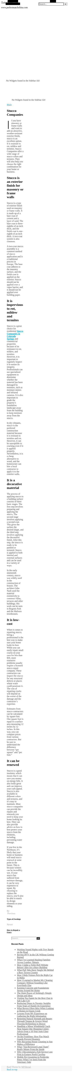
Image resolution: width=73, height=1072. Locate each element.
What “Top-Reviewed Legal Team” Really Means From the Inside (33, 1048)
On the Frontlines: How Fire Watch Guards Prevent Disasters (33, 1037)
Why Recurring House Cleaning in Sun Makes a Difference (34, 1042)
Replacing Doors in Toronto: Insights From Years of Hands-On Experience (34, 1004)
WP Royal (26, 1067)
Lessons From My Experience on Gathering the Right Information (32, 1014)
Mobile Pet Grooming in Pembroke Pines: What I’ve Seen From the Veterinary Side (33, 1059)
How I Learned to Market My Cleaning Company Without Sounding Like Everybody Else (34, 983)
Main (9, 104)
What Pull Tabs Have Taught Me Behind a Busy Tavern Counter (35, 971)
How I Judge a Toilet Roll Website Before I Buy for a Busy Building (32, 966)
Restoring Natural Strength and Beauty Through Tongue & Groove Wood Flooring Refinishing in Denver (34, 1021)
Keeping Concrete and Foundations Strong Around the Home (33, 989)
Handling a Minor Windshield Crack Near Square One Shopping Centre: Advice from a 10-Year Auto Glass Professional (33, 1030)
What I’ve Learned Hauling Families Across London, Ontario (33, 961)
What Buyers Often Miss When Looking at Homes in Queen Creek (35, 1009)
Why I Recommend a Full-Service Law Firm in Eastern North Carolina (35, 1053)
